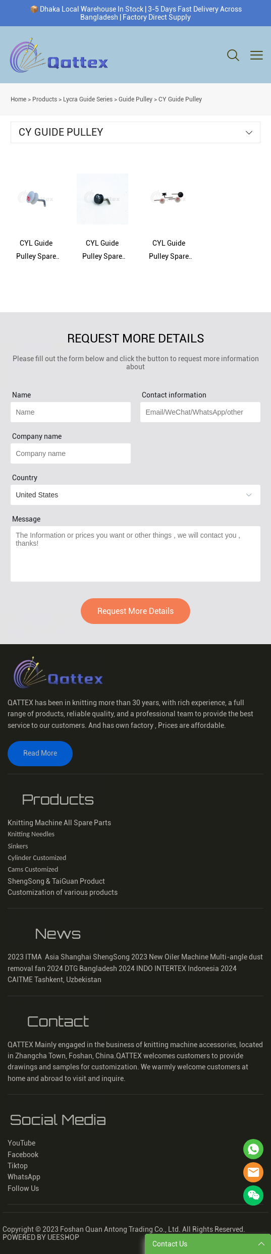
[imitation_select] (135, 495)
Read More (40, 753)
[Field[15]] (70, 412)
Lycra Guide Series (88, 99)
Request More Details (135, 611)
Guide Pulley (135, 99)
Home (18, 99)
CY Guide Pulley (180, 99)
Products (44, 99)
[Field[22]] (70, 453)
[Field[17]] (200, 412)
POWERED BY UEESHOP (41, 1237)
